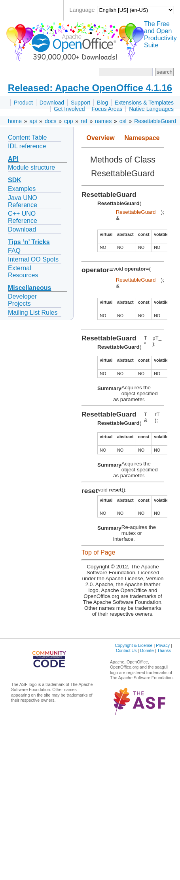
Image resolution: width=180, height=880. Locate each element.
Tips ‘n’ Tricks (29, 242)
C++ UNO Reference (22, 217)
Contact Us (126, 650)
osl (123, 121)
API (13, 158)
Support (80, 102)
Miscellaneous (29, 287)
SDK (14, 180)
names (103, 121)
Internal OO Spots (33, 259)
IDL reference (27, 146)
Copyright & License (133, 645)
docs (51, 121)
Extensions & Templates (144, 102)
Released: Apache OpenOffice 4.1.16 (90, 87)
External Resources (23, 271)
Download (52, 102)
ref (84, 121)
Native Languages (151, 109)
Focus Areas (106, 109)
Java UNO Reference (22, 201)
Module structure (31, 167)
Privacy (163, 645)
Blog (102, 102)
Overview (100, 138)
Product (23, 102)
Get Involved (69, 109)
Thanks (164, 650)
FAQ (14, 250)
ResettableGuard (155, 121)
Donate (146, 650)
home (15, 121)
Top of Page (98, 552)
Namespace (142, 138)
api (33, 121)
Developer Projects (22, 300)
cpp (68, 121)
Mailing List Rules (32, 312)
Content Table (27, 137)
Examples (22, 188)
